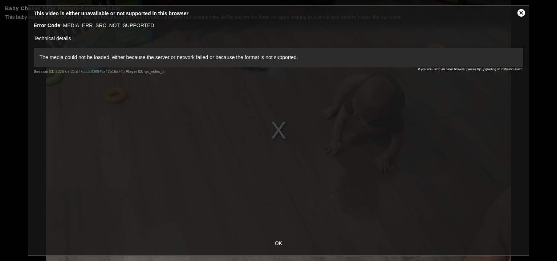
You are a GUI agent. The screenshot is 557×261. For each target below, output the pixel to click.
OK (278, 243)
